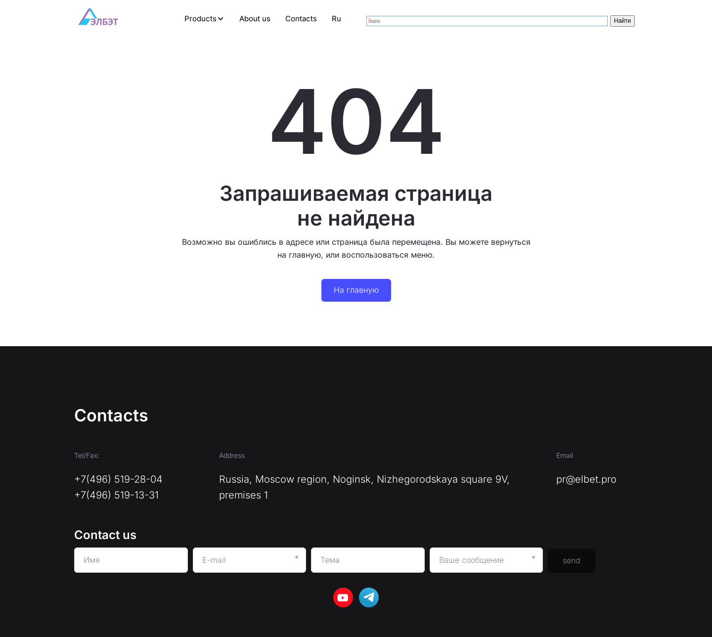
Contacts (301, 18)
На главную (356, 290)
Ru (336, 18)
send (571, 560)
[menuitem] (204, 19)
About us (254, 18)
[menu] (241, 19)
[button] (204, 19)
